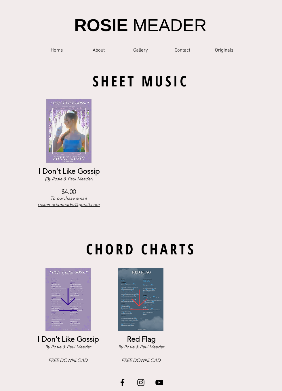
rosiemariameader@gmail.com (69, 204)
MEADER (140, 25)
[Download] (68, 299)
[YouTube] (159, 382)
